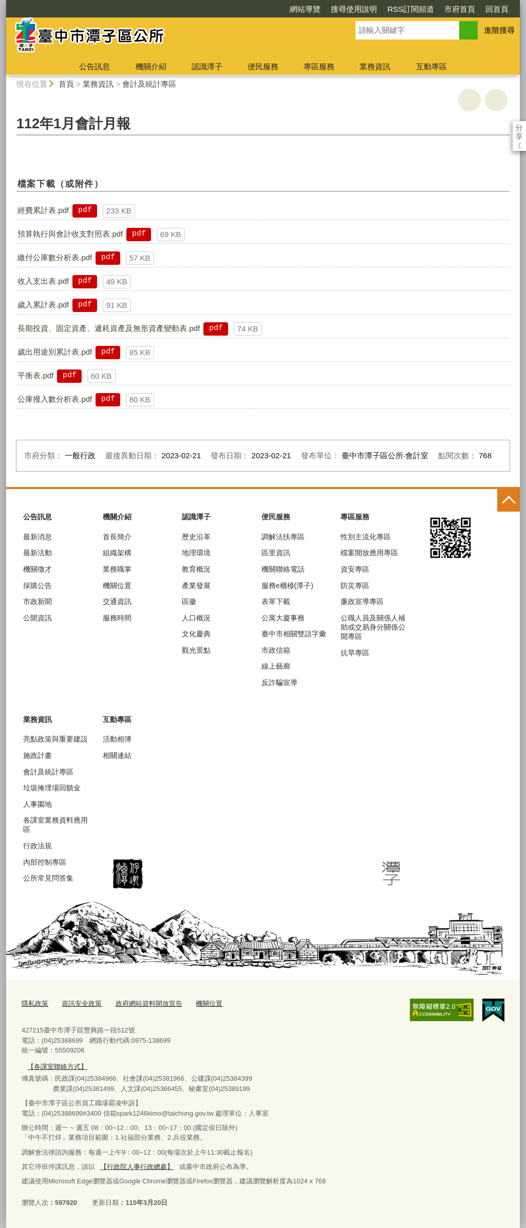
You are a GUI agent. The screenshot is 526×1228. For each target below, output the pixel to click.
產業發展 (196, 585)
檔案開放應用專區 (369, 553)
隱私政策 (35, 1003)
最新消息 (37, 537)
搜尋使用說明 (354, 9)
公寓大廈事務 (283, 618)
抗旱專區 (355, 653)
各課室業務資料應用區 (55, 824)
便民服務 (263, 66)
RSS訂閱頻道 (410, 9)
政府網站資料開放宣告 (149, 1003)
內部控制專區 (44, 862)
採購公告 (37, 585)
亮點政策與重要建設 (55, 739)
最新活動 (37, 553)
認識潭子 (207, 66)
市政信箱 (275, 650)
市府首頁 (459, 9)
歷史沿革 (196, 537)
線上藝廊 (275, 666)
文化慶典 (196, 634)
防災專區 (355, 585)
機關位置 (117, 585)
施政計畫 (37, 755)
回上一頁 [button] (496, 100)
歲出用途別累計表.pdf (54, 351)
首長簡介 (117, 537)
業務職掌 (117, 569)
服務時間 (117, 618)
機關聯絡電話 (283, 569)
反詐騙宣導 (279, 682)
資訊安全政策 (82, 1003)
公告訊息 (94, 66)
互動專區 (431, 66)
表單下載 (275, 601)
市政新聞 (37, 601)
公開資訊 (37, 618)
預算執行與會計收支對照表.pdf (70, 233)
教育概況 (196, 569)
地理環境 (196, 553)
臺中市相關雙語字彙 (293, 634)
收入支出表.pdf (43, 281)
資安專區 (355, 569)
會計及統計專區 (149, 84)
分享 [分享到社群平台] (519, 127)
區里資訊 (275, 553)
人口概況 (196, 618)
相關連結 (117, 755)
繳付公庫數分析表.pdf (54, 257)
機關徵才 (37, 569)
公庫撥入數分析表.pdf (54, 399)
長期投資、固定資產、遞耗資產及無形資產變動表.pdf (108, 328)
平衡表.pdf (35, 375)
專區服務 (319, 66)
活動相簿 (117, 739)
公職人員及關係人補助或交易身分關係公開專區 (373, 627)
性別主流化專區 (366, 537)
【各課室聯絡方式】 (57, 1066)
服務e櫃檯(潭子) (287, 585)
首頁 (66, 84)
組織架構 (117, 553)
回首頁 (497, 9)
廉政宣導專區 (362, 601)
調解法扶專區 (283, 537)
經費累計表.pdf (43, 210)
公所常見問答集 (48, 878)
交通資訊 (117, 601)
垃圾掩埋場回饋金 (52, 788)
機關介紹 (151, 66)
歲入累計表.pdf (43, 304)
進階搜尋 (499, 30)
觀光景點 (196, 650)
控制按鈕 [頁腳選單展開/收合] (508, 500)
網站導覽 (305, 9)
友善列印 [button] (469, 100)
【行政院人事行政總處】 (137, 1167)
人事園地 (37, 804)
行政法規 (37, 846)
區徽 (189, 601)
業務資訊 (375, 66)
